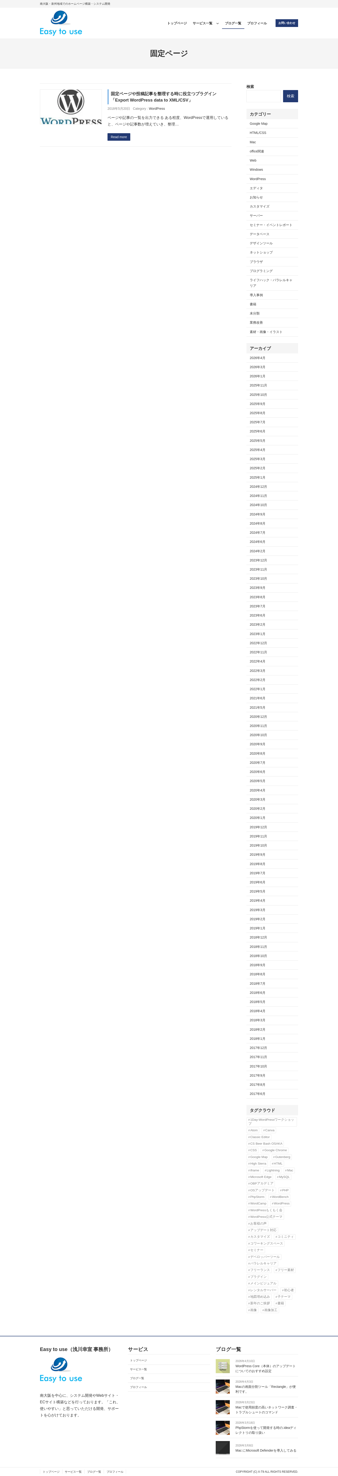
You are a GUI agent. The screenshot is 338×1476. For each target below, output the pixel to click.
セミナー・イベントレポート (271, 225)
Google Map (259, 123)
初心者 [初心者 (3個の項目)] (289, 1290)
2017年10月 (258, 1066)
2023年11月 (258, 569)
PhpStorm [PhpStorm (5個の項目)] (257, 1197)
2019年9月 (257, 854)
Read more (119, 137)
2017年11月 (258, 1057)
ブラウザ (256, 262)
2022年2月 (257, 680)
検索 (250, 87)
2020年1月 (257, 818)
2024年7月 (257, 532)
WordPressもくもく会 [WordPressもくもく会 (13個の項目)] (266, 1210)
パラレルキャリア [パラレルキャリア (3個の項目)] (263, 1263)
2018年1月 (257, 1039)
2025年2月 (257, 468)
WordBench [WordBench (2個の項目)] (280, 1197)
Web (253, 160)
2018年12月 (258, 937)
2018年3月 (257, 1020)
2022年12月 (258, 643)
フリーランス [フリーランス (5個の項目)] (260, 1270)
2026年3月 (257, 367)
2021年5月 (257, 707)
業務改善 (256, 322)
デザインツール (261, 243)
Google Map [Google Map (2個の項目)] (259, 1157)
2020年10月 (258, 735)
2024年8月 (257, 523)
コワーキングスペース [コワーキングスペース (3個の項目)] (266, 1243)
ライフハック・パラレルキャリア (271, 283)
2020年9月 (257, 744)
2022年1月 (257, 689)
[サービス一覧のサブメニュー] (217, 23)
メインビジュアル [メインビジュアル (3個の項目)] (263, 1283)
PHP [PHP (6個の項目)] (285, 1190)
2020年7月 (257, 762)
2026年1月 (257, 376)
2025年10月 (258, 395)
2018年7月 (257, 983)
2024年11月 (258, 496)
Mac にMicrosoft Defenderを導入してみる (265, 1450)
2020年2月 (257, 808)
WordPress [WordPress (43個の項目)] (282, 1203)
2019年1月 (257, 928)
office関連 (257, 151)
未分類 (255, 313)
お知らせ (256, 197)
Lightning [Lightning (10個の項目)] (273, 1170)
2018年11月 (258, 947)
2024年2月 (257, 551)
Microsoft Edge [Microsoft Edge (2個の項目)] (261, 1177)
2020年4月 (257, 790)
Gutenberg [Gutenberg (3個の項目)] (282, 1157)
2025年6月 (257, 431)
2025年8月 (257, 413)
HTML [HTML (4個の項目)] (278, 1163)
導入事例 (256, 295)
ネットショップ (261, 252)
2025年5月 (257, 441)
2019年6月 (257, 882)
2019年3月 (257, 910)
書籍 (253, 304)
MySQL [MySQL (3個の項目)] (284, 1177)
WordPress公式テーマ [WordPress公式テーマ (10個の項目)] (266, 1217)
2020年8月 (257, 753)
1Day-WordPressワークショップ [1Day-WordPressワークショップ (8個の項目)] (271, 1121)
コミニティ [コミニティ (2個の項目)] (285, 1236)
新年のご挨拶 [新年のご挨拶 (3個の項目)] (260, 1303)
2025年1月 (257, 477)
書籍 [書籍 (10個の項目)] (280, 1303)
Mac (253, 142)
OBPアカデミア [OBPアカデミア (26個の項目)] (261, 1183)
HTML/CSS (258, 133)
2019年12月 (258, 827)
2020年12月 (258, 717)
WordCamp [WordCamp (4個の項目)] (258, 1203)
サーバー (256, 215)
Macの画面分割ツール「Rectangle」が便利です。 (265, 1389)
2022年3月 (257, 671)
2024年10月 (258, 505)
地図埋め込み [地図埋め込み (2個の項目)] (260, 1296)
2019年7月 (257, 873)
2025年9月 (257, 404)
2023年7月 (257, 606)
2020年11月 (258, 726)
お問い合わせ (286, 23)
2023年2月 (257, 624)
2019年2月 (257, 919)
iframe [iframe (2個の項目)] (254, 1170)
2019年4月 (257, 900)
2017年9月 (257, 1075)
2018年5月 (257, 1002)
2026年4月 (257, 358)
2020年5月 (257, 781)
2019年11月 (258, 836)
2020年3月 (257, 799)
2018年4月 (257, 1011)
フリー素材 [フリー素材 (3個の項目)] (285, 1270)
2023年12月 (258, 560)
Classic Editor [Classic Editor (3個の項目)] (260, 1137)
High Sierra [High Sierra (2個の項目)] (258, 1163)
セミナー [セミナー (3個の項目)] (256, 1250)
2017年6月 (257, 1094)
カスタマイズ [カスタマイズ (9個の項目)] (260, 1236)
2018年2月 (257, 1029)
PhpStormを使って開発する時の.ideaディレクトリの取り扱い (265, 1430)
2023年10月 (258, 578)
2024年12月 (258, 486)
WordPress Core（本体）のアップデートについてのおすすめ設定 (265, 1368)
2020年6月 (257, 772)
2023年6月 (257, 615)
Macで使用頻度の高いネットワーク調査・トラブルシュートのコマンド (266, 1409)
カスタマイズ (259, 206)
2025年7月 (257, 422)
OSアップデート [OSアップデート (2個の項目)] (262, 1190)
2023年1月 (257, 634)
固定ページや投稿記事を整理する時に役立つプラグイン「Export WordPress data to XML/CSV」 (163, 97)
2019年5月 (257, 891)
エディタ (256, 188)
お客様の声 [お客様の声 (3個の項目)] (258, 1223)
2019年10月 (258, 845)
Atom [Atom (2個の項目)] (254, 1130)
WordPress (157, 108)
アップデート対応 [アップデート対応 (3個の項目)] (263, 1230)
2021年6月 (257, 698)
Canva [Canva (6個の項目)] (269, 1130)
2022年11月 (258, 652)
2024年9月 (257, 514)
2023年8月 (257, 597)
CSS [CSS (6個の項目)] (253, 1150)
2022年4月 (257, 661)
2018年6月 (257, 993)
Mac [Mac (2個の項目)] (290, 1170)
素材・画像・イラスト (266, 332)
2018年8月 (257, 974)
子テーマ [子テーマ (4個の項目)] (284, 1296)
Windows (256, 169)
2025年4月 (257, 450)
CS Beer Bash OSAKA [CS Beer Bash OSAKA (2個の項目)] (266, 1143)
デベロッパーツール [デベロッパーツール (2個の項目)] (265, 1257)
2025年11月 (258, 385)
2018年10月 (258, 956)
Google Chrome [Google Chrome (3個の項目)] (275, 1150)
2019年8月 (257, 864)
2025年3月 (257, 459)
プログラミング (261, 271)
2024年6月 (257, 542)
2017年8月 (257, 1084)
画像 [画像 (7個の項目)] (253, 1310)
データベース (259, 234)
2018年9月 (257, 965)
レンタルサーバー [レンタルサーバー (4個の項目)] (263, 1290)
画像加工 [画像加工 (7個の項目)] (270, 1310)
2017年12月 (258, 1048)
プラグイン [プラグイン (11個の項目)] (258, 1277)
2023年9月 (257, 588)
